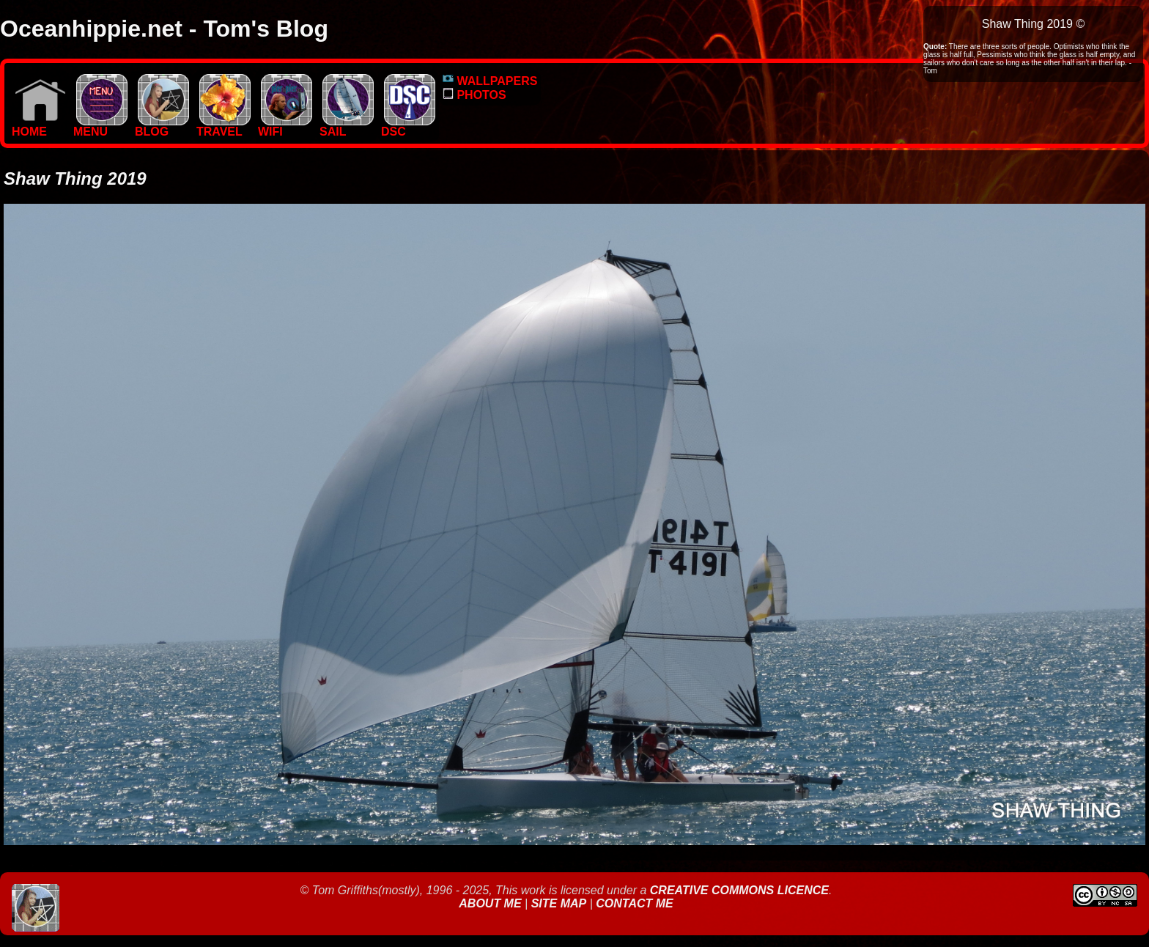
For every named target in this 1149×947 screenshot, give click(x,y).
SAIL (346, 126)
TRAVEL (223, 126)
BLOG (162, 126)
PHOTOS (474, 95)
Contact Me (634, 903)
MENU (100, 126)
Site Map (559, 903)
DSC (408, 126)
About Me (492, 903)
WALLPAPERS (490, 81)
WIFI (285, 126)
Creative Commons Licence (739, 890)
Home (39, 126)
